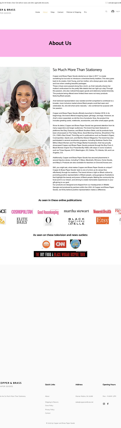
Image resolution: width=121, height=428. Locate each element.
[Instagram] (104, 404)
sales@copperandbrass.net (84, 402)
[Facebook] (108, 404)
